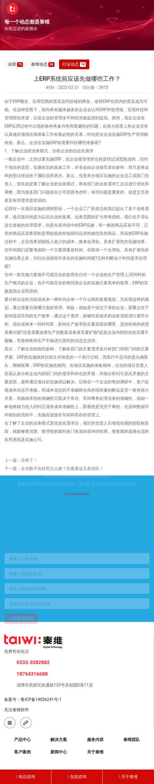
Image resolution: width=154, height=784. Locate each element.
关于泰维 (95, 752)
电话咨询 (25, 776)
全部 (15, 64)
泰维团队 (131, 739)
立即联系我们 (21, 622)
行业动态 (74, 64)
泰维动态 (43, 64)
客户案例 (22, 752)
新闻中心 (58, 752)
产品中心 (22, 739)
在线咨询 (76, 776)
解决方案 (58, 739)
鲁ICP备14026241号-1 (41, 699)
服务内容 (95, 739)
